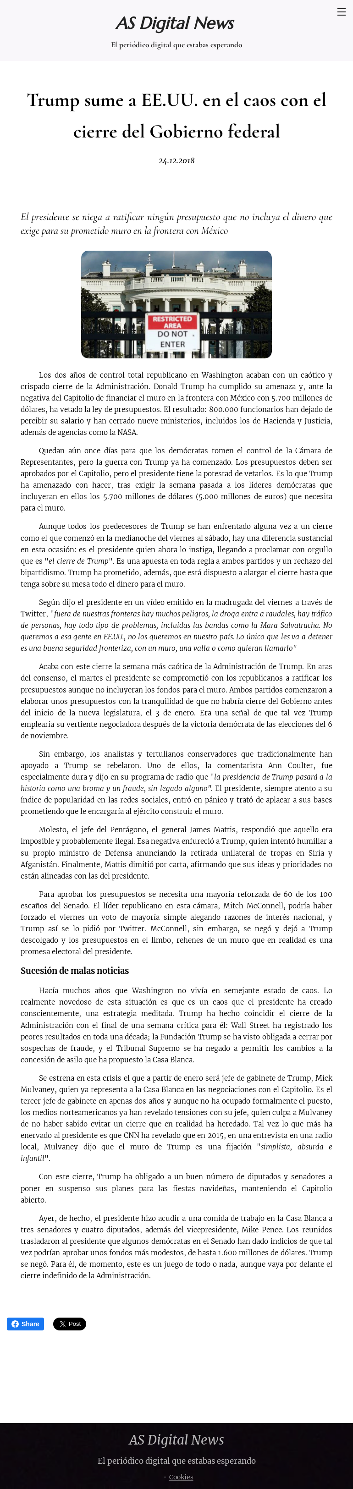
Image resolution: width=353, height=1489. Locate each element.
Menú (341, 11)
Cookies (181, 1477)
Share (25, 1324)
